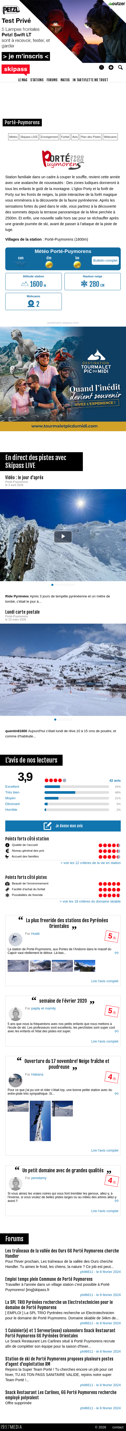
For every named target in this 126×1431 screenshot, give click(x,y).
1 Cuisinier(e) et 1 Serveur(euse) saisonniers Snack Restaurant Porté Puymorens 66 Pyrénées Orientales (60, 1333)
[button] (111, 67)
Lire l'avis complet (104, 981)
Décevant (12, 804)
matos (65, 80)
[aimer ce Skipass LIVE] (118, 591)
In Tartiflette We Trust (90, 80)
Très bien (12, 792)
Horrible (11, 809)
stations (37, 80)
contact (117, 1427)
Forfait (65, 136)
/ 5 (111, 937)
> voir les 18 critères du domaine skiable (90, 901)
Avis (75, 136)
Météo (13, 136)
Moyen (10, 798)
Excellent (12, 786)
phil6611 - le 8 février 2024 (100, 1271)
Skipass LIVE (29, 136)
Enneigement (49, 136)
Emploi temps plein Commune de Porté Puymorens (49, 1279)
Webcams (110, 136)
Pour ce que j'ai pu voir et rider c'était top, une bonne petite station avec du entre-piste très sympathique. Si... (63, 1115)
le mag (22, 80)
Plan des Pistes (91, 136)
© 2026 (100, 1427)
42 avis (115, 780)
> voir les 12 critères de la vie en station (91, 863)
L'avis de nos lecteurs (31, 760)
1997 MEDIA (13, 1426)
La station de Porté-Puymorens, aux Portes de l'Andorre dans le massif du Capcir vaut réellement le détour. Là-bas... (63, 960)
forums (52, 80)
